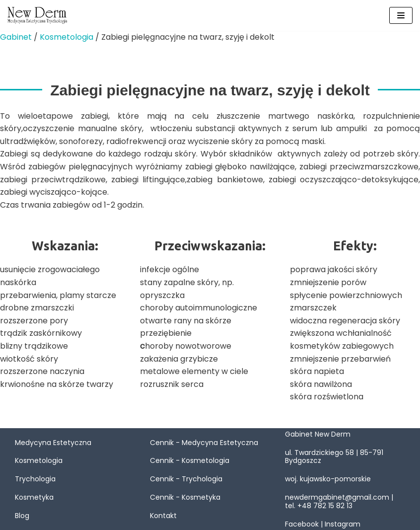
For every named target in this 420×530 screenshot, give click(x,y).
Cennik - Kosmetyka (185, 497)
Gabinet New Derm (317, 434)
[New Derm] (37, 15)
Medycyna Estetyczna (53, 443)
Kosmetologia (66, 37)
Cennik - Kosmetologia (189, 460)
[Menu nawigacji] (401, 15)
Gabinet (16, 37)
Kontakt (163, 516)
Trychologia (35, 479)
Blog (22, 516)
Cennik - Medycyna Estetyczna (204, 443)
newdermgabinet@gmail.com (337, 497)
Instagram (342, 524)
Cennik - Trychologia (186, 479)
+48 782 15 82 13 (324, 506)
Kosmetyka (34, 497)
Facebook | (305, 524)
